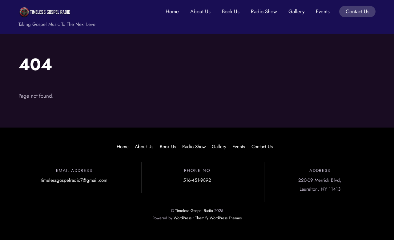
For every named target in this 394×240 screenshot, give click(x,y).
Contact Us (357, 11)
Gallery (296, 11)
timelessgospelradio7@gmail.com (74, 180)
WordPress (182, 218)
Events (323, 11)
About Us (200, 11)
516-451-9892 (197, 180)
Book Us (230, 11)
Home (172, 11)
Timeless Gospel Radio (194, 211)
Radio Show (264, 11)
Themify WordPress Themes (218, 218)
